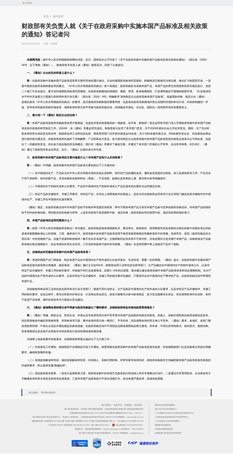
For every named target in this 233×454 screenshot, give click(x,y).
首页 (46, 16)
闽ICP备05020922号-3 (100, 425)
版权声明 (118, 405)
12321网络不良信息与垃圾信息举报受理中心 (174, 413)
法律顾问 (128, 405)
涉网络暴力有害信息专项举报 (168, 433)
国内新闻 (58, 16)
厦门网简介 (107, 405)
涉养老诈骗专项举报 (164, 429)
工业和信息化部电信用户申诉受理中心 (172, 417)
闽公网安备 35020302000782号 (127, 425)
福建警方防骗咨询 (163, 425)
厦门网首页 (27, 3)
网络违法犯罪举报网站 (165, 405)
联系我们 (138, 405)
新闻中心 (33, 15)
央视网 (53, 43)
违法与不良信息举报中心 (166, 409)
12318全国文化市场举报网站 (167, 421)
